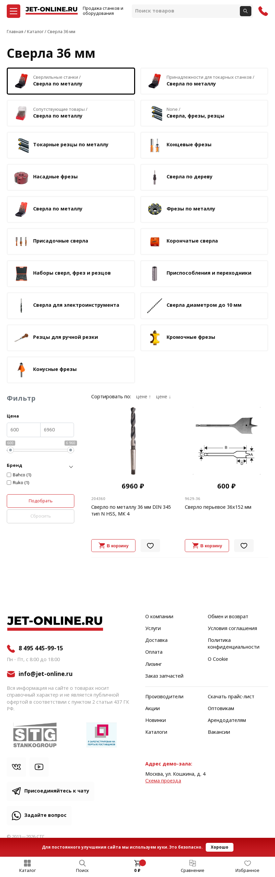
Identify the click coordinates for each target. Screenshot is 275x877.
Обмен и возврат (228, 616)
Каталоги (156, 732)
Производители (164, 697)
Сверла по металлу (47, 209)
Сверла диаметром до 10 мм (194, 305)
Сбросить (40, 516)
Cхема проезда (163, 780)
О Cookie (218, 659)
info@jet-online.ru (46, 674)
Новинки (155, 720)
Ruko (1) (21, 483)
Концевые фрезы (178, 145)
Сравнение (192, 871)
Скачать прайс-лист (231, 697)
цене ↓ (163, 397)
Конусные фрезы (45, 369)
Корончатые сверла (182, 241)
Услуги (153, 628)
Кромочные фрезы (180, 337)
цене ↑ (143, 397)
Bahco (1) (22, 475)
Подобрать (41, 501)
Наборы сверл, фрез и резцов (62, 273)
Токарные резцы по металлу (60, 145)
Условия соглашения (232, 628)
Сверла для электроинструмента (66, 305)
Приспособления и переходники (198, 273)
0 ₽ (137, 871)
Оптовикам (221, 708)
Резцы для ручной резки (55, 337)
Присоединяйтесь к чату (56, 791)
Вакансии (219, 732)
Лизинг (153, 664)
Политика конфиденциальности (233, 644)
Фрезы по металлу (180, 209)
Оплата (153, 652)
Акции (152, 708)
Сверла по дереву (179, 177)
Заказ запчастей (164, 676)
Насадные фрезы (45, 177)
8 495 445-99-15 (41, 649)
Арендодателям (227, 720)
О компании (159, 616)
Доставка (156, 640)
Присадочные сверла (50, 241)
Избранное (247, 871)
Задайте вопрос (45, 815)
